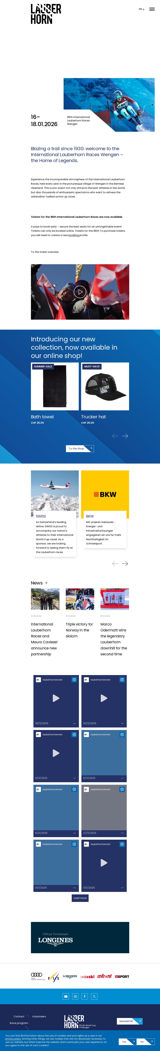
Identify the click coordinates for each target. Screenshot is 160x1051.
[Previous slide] (115, 410)
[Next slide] (125, 410)
